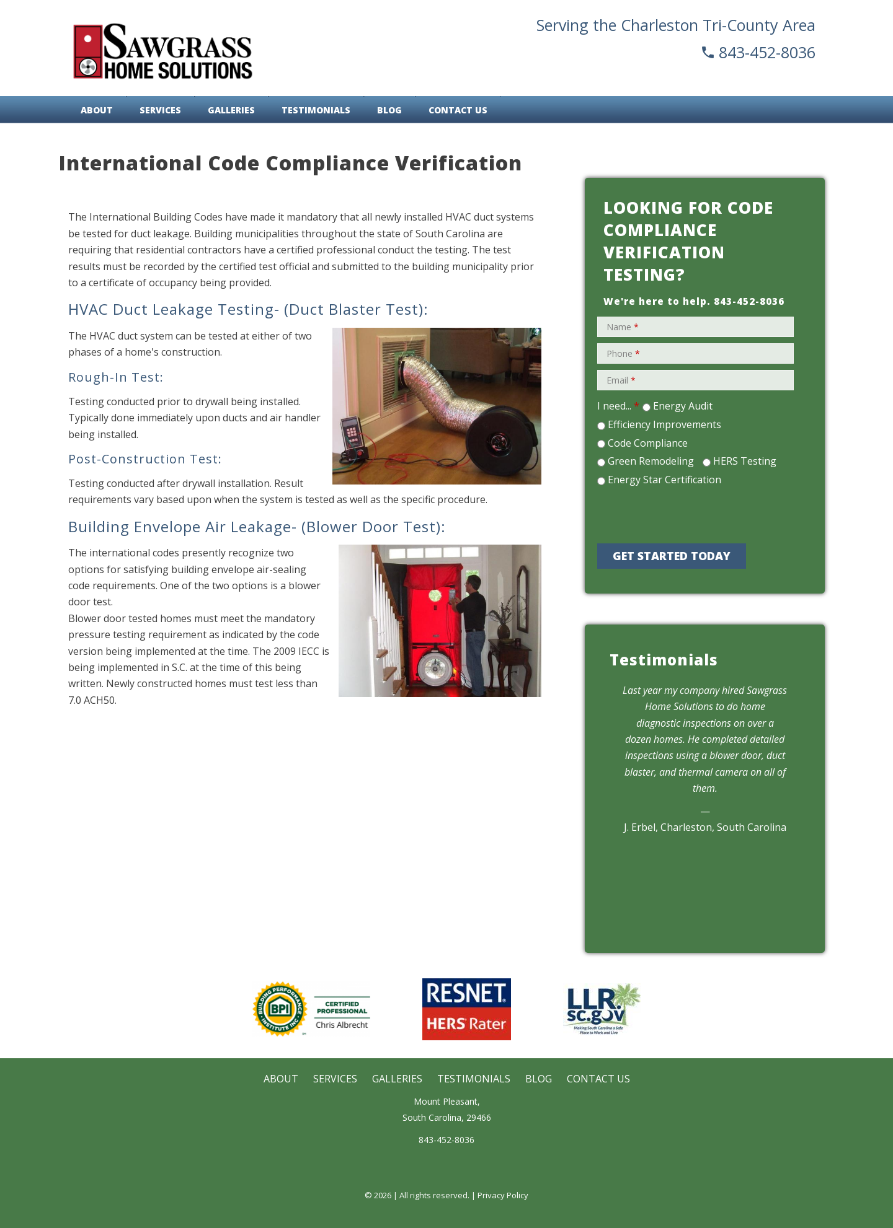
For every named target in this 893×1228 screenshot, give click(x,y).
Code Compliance (648, 443)
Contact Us (458, 110)
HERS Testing (744, 461)
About (97, 110)
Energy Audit (683, 406)
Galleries (231, 110)
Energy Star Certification (664, 479)
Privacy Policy (503, 1195)
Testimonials (316, 110)
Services (160, 110)
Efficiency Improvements (664, 424)
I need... (618, 406)
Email (621, 380)
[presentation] (690, 513)
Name (622, 327)
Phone (623, 353)
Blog (389, 110)
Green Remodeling (651, 461)
